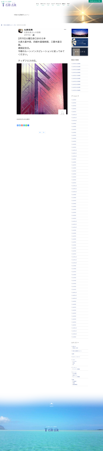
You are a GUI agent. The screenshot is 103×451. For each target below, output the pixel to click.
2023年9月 (74, 194)
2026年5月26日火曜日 (76, 78)
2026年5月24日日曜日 (76, 84)
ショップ (53, 3)
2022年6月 (74, 239)
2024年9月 (74, 159)
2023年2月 (74, 215)
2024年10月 (74, 156)
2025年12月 (74, 114)
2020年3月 (74, 319)
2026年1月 (74, 111)
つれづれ (74, 361)
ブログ (68, 3)
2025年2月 (74, 144)
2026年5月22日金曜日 (76, 90)
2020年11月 (74, 295)
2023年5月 (74, 206)
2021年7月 (74, 271)
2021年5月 (74, 277)
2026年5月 (74, 99)
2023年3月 (74, 212)
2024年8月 (74, 162)
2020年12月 (74, 292)
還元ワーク (75, 375)
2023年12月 (74, 185)
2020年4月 (74, 316)
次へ (44, 132)
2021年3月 (74, 283)
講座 (73, 379)
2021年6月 (74, 274)
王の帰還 (74, 373)
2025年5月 (74, 135)
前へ (40, 132)
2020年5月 (74, 313)
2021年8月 (74, 268)
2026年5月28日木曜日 (76, 72)
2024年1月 (74, 182)
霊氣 (74, 382)
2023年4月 (74, 209)
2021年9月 (74, 265)
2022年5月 (74, 242)
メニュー (48, 3)
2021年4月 (74, 280)
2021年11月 (74, 259)
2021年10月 (74, 262)
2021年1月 (74, 289)
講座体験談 (75, 384)
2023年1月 (74, 218)
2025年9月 (74, 123)
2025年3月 (74, 141)
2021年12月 (74, 256)
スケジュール (58, 3)
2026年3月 (74, 105)
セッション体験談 (76, 376)
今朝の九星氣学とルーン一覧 (9, 25)
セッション (74, 372)
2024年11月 (74, 153)
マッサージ (74, 367)
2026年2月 (74, 108)
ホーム (37, 3)
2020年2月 (74, 322)
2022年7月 (74, 236)
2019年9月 (74, 336)
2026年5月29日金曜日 (76, 69)
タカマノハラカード (76, 356)
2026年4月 (74, 102)
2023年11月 (74, 188)
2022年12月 (74, 221)
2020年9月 (74, 301)
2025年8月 (74, 126)
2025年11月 (74, 117)
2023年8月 (74, 197)
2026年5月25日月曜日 (76, 81)
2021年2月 (74, 286)
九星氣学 (74, 381)
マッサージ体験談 (76, 369)
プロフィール (42, 3)
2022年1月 (74, 253)
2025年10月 (74, 120)
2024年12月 (74, 150)
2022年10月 (74, 227)
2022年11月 (74, 224)
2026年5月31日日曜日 (76, 63)
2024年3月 (74, 176)
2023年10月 (74, 191)
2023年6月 (74, 203)
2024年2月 (74, 179)
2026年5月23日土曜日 (76, 87)
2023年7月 (74, 200)
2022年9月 (74, 230)
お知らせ (63, 3)
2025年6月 (74, 132)
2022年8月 (74, 233)
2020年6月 (74, 310)
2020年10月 (74, 298)
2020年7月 (74, 307)
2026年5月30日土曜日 (76, 66)
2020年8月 (74, 304)
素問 (73, 353)
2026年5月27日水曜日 (76, 75)
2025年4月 (74, 138)
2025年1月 (74, 147)
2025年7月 (74, 129)
